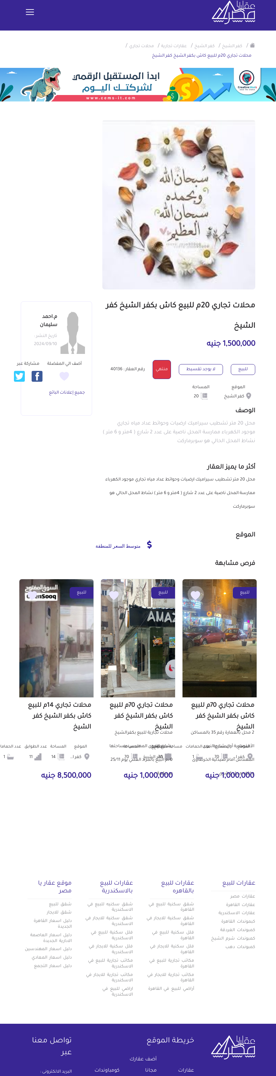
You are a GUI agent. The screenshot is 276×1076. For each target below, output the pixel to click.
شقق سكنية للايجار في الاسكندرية (109, 921)
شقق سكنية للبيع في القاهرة (171, 907)
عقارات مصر (242, 896)
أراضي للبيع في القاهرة (171, 989)
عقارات (186, 1071)
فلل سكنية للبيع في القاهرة (173, 935)
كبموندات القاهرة (238, 922)
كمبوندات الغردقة (237, 930)
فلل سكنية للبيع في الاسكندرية (112, 935)
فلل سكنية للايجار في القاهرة (172, 949)
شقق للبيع (60, 904)
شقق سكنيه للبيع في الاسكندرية (110, 907)
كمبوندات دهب (240, 947)
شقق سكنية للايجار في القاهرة (170, 921)
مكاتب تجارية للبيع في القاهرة (171, 964)
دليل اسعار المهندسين (48, 949)
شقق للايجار (59, 912)
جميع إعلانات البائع (67, 393)
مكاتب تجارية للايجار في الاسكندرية (109, 978)
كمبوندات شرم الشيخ (233, 939)
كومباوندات (107, 1071)
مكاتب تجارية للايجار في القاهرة (170, 978)
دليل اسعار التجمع (53, 966)
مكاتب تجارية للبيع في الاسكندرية (110, 964)
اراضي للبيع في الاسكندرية (117, 992)
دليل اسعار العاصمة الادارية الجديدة (51, 938)
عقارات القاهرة (240, 905)
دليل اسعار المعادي (52, 958)
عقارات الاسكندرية (237, 913)
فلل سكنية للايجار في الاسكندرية (111, 949)
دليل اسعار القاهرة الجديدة (53, 924)
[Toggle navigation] (30, 12)
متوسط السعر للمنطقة (124, 545)
